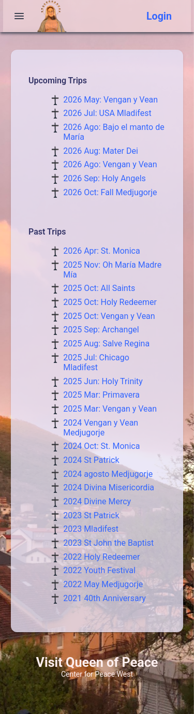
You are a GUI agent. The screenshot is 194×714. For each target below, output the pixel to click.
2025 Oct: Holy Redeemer (110, 302)
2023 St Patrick (91, 515)
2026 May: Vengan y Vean (110, 100)
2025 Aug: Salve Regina (106, 343)
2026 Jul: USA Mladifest (107, 113)
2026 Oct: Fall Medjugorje (110, 192)
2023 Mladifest (90, 529)
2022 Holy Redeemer (101, 557)
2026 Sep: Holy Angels (104, 178)
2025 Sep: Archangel (101, 329)
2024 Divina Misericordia (108, 487)
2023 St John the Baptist (108, 543)
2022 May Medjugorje (103, 584)
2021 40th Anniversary (104, 598)
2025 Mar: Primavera (101, 395)
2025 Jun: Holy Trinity (103, 381)
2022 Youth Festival (99, 570)
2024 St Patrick (91, 460)
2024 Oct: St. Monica (101, 446)
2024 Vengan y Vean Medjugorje (100, 428)
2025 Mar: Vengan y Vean (110, 409)
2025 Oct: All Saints (99, 288)
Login (159, 16)
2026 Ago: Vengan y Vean (110, 164)
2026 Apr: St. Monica (101, 251)
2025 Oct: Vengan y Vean (109, 316)
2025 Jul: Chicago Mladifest (96, 362)
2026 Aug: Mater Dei (100, 151)
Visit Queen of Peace (97, 662)
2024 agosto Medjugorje (108, 474)
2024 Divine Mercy (97, 501)
